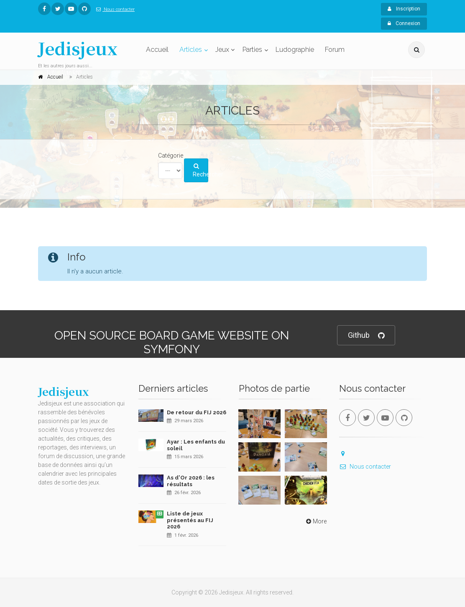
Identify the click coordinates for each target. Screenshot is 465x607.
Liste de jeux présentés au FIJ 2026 (190, 520)
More (315, 521)
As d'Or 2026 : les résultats (191, 480)
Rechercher (200, 170)
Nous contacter (114, 9)
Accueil (157, 50)
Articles (190, 50)
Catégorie (170, 155)
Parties (252, 50)
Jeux (222, 50)
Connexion (404, 23)
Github (366, 335)
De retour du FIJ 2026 (196, 412)
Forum (335, 50)
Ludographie (295, 50)
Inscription (404, 9)
